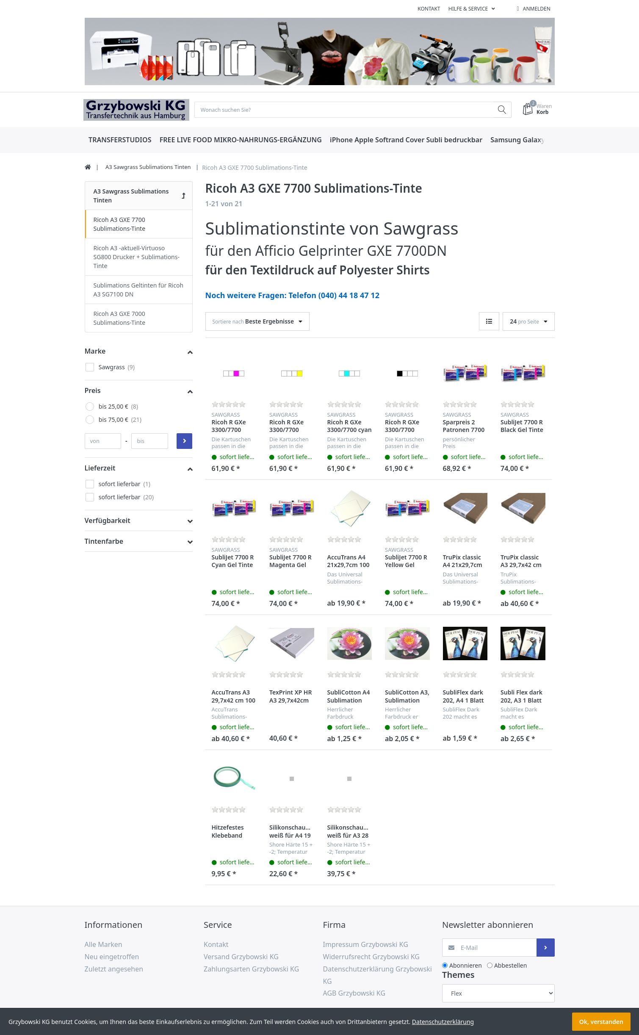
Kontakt (429, 8)
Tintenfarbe (104, 542)
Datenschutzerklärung (443, 1022)
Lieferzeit (100, 468)
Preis (93, 391)
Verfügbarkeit (107, 521)
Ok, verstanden (601, 1022)
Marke (95, 351)
